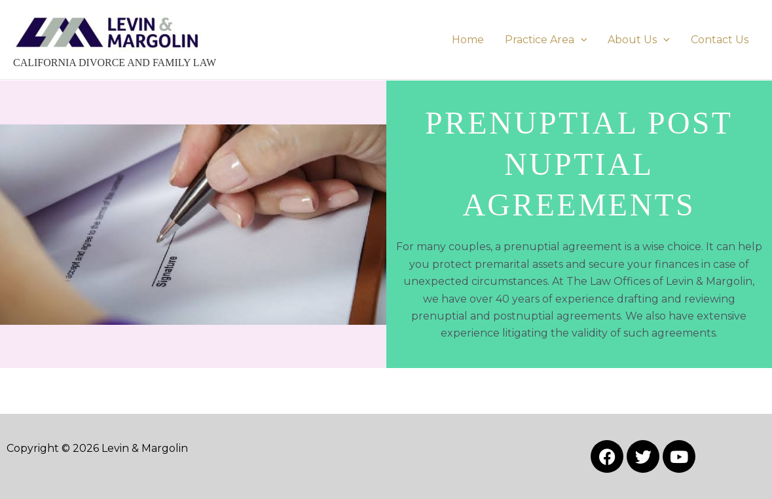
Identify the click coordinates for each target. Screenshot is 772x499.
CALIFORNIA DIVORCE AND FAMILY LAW (114, 62)
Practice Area (546, 39)
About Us (639, 39)
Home (468, 39)
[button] (580, 39)
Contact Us (719, 39)
